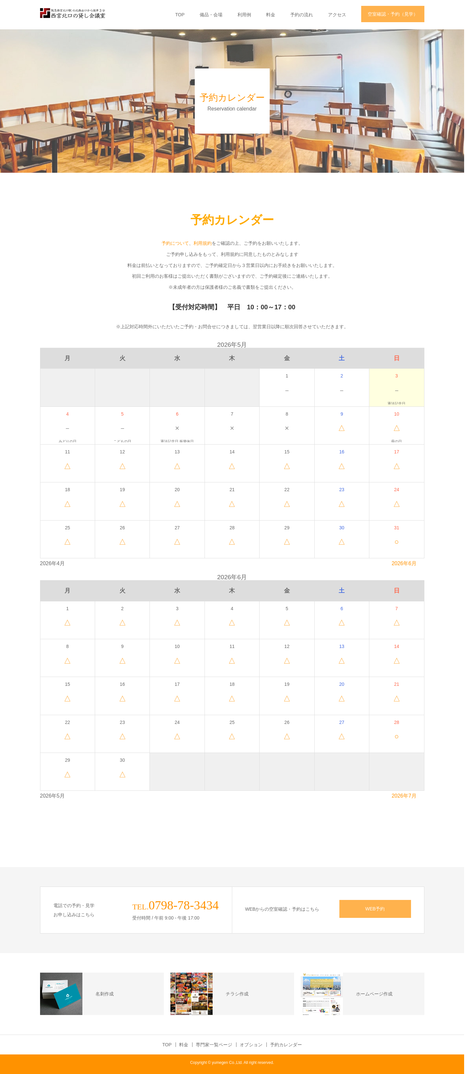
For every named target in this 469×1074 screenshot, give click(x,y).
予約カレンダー (288, 1044)
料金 (272, 14)
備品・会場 (213, 14)
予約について (177, 243)
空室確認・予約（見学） (395, 14)
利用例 (246, 14)
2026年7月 (406, 796)
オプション (253, 1044)
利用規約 (205, 243)
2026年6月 (406, 563)
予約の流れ (303, 14)
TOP (182, 14)
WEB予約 (377, 908)
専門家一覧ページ (216, 1044)
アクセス (339, 14)
